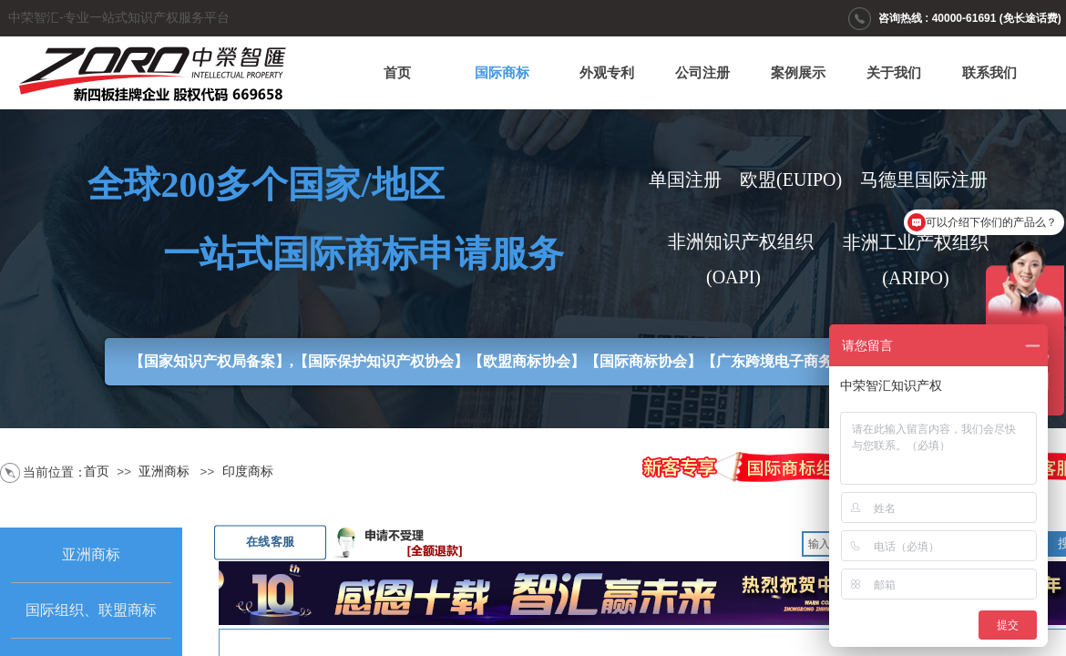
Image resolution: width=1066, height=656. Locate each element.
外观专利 (606, 73)
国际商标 (502, 73)
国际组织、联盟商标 (91, 610)
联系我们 (989, 73)
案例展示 (798, 73)
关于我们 (893, 73)
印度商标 (247, 471)
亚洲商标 (164, 471)
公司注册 (702, 73)
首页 (397, 73)
